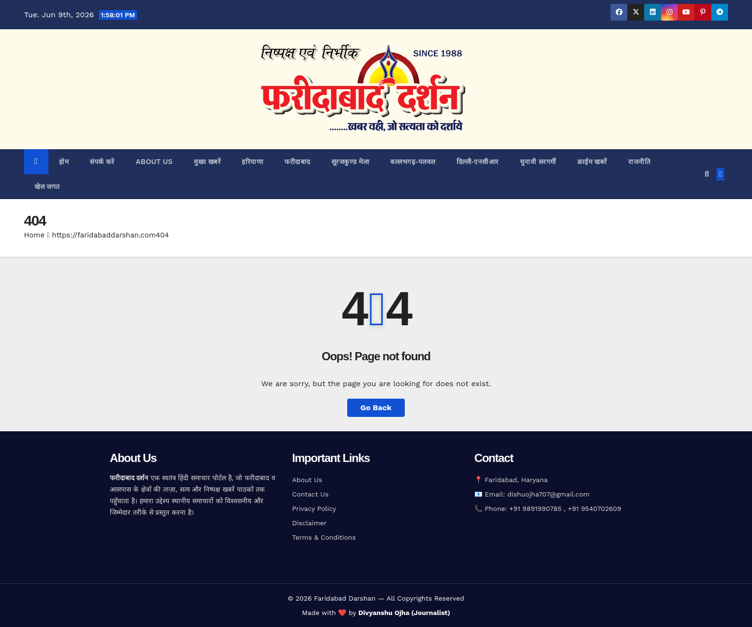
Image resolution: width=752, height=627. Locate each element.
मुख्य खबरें (207, 162)
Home (34, 235)
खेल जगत (47, 186)
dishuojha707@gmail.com (548, 494)
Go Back (376, 407)
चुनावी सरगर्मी (538, 162)
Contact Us (310, 494)
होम (64, 162)
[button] (707, 173)
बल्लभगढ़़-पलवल (412, 162)
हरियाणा (252, 162)
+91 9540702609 (594, 508)
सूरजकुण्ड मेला (350, 162)
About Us (307, 480)
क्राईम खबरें (592, 162)
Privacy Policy (314, 508)
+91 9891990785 (536, 508)
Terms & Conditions (324, 537)
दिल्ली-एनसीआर (478, 162)
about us (154, 162)
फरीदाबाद (297, 162)
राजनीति (639, 162)
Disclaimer (309, 523)
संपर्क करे (102, 162)
